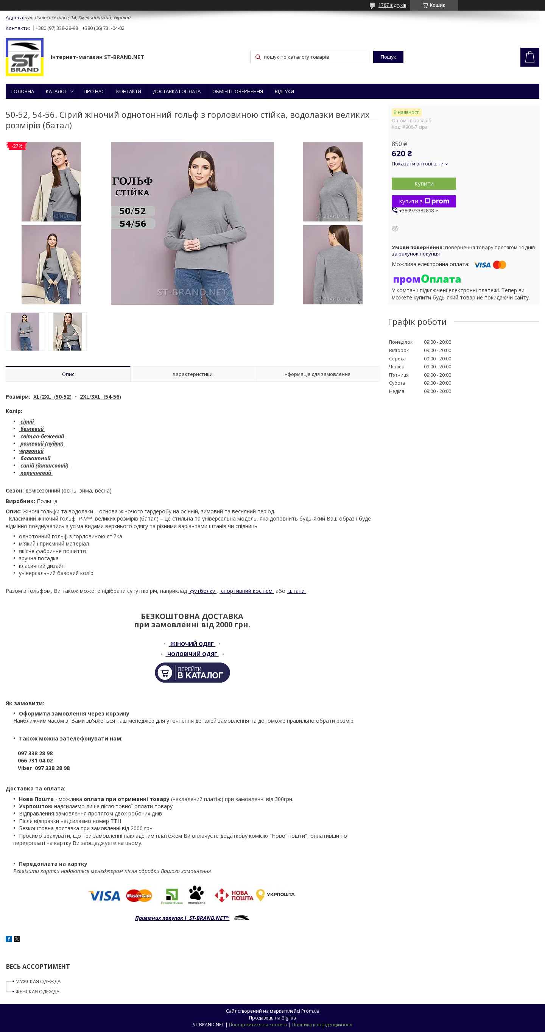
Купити (424, 183)
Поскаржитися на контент (258, 1024)
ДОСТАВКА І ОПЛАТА (177, 91)
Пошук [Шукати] (388, 57)
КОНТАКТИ (128, 91)
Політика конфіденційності (322, 1024)
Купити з (424, 201)
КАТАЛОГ (56, 91)
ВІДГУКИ (284, 91)
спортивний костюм (247, 590)
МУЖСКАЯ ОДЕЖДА (38, 981)
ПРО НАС (94, 91)
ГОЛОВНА (22, 91)
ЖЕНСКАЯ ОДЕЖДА (37, 991)
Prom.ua (310, 1011)
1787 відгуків (392, 5)
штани (296, 590)
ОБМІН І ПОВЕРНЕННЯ (237, 91)
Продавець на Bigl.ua (272, 1018)
